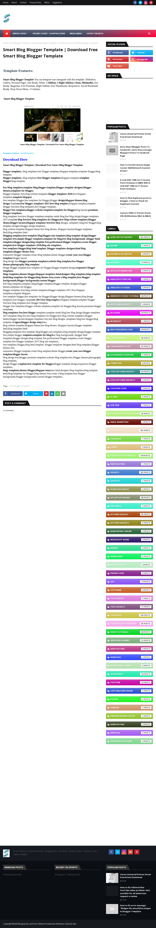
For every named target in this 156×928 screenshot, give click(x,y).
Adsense (130, 262)
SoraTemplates (27, 153)
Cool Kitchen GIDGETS (130, 371)
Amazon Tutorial (130, 287)
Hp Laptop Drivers (130, 497)
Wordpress (130, 674)
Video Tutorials (130, 632)
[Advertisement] (129, 100)
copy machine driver (130, 690)
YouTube (130, 682)
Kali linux (130, 506)
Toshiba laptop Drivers (130, 623)
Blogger (130, 312)
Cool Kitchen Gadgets (130, 380)
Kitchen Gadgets (130, 522)
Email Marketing (130, 422)
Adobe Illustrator (130, 254)
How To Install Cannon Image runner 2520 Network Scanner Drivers (135, 167)
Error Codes (130, 430)
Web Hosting (130, 648)
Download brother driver (130, 413)
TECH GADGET (130, 598)
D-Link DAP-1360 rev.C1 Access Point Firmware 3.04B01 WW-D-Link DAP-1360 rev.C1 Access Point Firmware (135, 184)
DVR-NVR (130, 405)
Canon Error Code (130, 346)
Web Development (130, 640)
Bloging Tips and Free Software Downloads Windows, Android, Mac (47, 924)
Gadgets (130, 480)
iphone (130, 699)
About (14, 2)
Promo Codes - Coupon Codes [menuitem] (49, 33)
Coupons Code (130, 388)
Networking (130, 564)
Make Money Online (130, 531)
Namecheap (130, 556)
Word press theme (130, 665)
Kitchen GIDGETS (130, 514)
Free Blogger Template (20, 43)
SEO (130, 581)
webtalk (130, 732)
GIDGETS (130, 472)
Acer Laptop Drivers (130, 237)
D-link (130, 396)
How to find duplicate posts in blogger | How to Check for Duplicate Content (135, 201)
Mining (130, 548)
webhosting (130, 724)
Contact (23, 2)
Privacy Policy (35, 2)
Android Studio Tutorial (130, 296)
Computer (130, 363)
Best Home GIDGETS (130, 304)
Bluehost (130, 321)
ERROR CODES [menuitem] (19, 33)
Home (5, 2)
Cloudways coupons (130, 354)
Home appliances (130, 489)
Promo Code (130, 573)
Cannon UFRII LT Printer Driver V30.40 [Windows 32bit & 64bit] (135, 214)
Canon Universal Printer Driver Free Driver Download (135, 135)
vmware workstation (130, 716)
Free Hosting (130, 464)
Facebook (130, 438)
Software (130, 590)
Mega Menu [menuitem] (76, 33)
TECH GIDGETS (130, 606)
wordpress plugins (130, 741)
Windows (130, 657)
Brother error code (130, 329)
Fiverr (130, 447)
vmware (130, 707)
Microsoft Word (130, 539)
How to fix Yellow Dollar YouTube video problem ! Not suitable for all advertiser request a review (135, 892)
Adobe (130, 245)
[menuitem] (6, 33)
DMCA (47, 2)
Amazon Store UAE (130, 279)
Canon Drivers (130, 338)
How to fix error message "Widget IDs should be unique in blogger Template (135, 908)
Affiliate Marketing (130, 270)
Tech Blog (130, 615)
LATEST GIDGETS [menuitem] (95, 33)
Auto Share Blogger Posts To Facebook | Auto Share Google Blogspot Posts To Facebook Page (136, 151)
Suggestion (57, 2)
